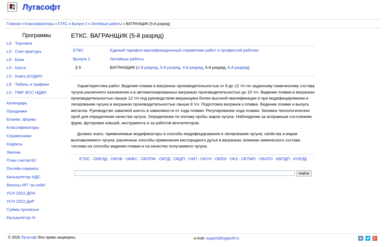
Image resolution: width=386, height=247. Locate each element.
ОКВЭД (100, 159)
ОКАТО (266, 159)
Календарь (17, 103)
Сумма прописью (23, 209)
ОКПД (164, 159)
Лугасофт (29, 237)
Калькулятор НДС (23, 177)
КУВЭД (300, 159)
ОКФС (131, 159)
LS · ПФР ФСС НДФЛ (26, 92)
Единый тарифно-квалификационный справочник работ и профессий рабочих (184, 50)
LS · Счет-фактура (24, 51)
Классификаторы (39, 24)
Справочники (19, 136)
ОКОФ (116, 159)
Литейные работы (106, 24)
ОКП (192, 159)
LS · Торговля (19, 43)
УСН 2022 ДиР (20, 201)
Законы (14, 152)
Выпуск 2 (79, 24)
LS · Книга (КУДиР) (24, 76)
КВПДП (283, 159)
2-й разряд (147, 67)
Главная (14, 24)
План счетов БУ (21, 160)
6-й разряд (238, 67)
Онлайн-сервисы (23, 168)
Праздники (17, 111)
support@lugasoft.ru (222, 238)
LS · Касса (16, 67)
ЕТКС (63, 24)
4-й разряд (192, 67)
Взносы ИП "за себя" (26, 185)
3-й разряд (170, 67)
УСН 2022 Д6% (21, 193)
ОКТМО (248, 159)
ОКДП (179, 159)
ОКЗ (234, 159)
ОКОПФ (148, 159)
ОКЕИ (220, 159)
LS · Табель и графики (28, 84)
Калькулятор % (21, 217)
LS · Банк (15, 59)
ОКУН (205, 159)
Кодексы (15, 144)
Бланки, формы (21, 119)
